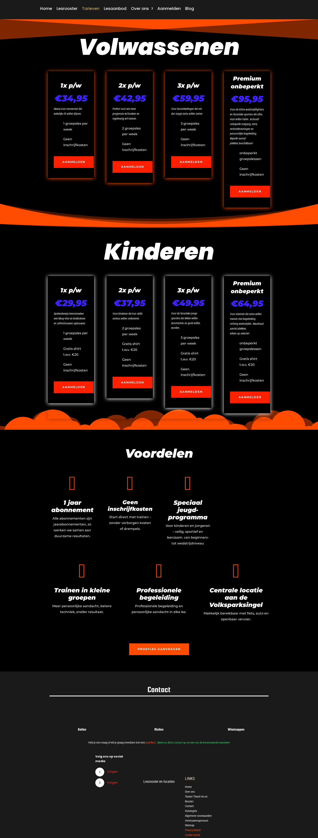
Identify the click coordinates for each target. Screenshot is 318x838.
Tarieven (90, 8)
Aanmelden (169, 8)
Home (46, 8)
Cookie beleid (192, 835)
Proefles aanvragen (159, 649)
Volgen (112, 772)
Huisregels (191, 811)
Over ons (140, 8)
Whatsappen (236, 729)
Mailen (158, 729)
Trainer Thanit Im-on (196, 796)
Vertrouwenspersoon (196, 820)
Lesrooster (67, 8)
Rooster (189, 801)
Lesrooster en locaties (159, 781)
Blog (189, 8)
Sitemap (189, 825)
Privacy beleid (193, 830)
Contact (189, 806)
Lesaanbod (115, 8)
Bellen (82, 729)
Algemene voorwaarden (198, 815)
